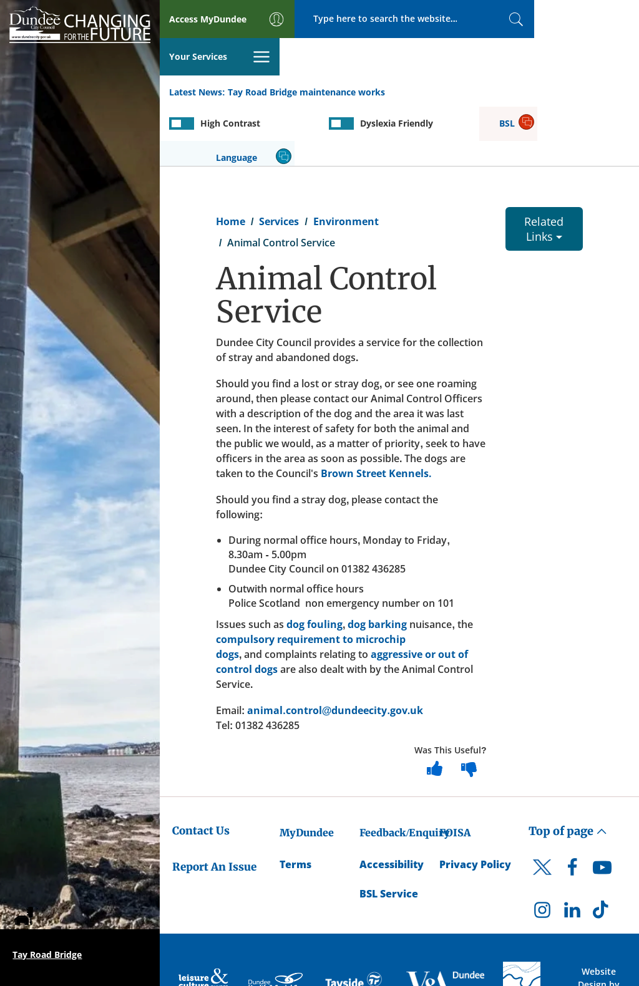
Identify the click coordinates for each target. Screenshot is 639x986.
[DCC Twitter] (542, 816)
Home (230, 160)
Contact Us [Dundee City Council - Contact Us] (201, 769)
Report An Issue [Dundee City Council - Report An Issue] (214, 806)
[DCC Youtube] (602, 809)
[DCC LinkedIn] (572, 851)
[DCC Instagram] (542, 851)
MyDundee (307, 771)
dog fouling (314, 562)
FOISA (455, 771)
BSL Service (388, 832)
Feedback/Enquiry (404, 771)
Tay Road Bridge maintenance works (306, 55)
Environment (346, 160)
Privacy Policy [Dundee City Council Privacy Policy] (475, 803)
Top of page (568, 769)
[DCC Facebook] (572, 809)
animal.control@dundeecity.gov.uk (335, 648)
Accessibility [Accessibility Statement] (391, 803)
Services (279, 160)
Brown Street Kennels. (376, 411)
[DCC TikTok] (602, 851)
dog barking (377, 562)
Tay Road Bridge (47, 954)
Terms (295, 803)
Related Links (543, 167)
